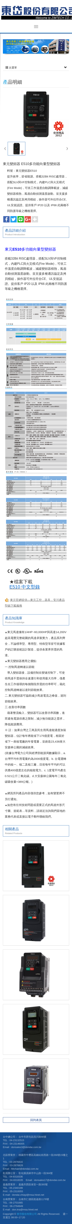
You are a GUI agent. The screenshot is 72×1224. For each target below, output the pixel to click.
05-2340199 (16, 1187)
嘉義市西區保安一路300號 (33, 1184)
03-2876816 (16, 1161)
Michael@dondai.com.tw (24, 1168)
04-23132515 (16, 1140)
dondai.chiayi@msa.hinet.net (28, 1194)
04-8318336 (16, 1176)
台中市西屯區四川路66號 (32, 1136)
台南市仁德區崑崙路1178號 (34, 1199)
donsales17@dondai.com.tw (50, 1180)
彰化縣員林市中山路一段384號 (36, 1173)
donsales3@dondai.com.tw (26, 1147)
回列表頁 (36, 1120)
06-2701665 (16, 1202)
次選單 (36, 67)
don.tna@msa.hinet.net (25, 1209)
